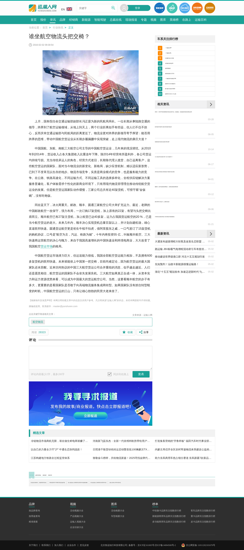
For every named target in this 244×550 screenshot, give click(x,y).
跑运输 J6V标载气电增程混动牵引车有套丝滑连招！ (181, 220)
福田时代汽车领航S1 (177, 106)
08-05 (211, 150)
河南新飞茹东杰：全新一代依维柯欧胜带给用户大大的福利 (122, 440)
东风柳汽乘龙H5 (174, 73)
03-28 (211, 142)
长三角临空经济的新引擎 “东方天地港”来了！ (180, 165)
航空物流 (38, 322)
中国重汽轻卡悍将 (175, 65)
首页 (45, 27)
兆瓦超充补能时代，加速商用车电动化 (53, 484)
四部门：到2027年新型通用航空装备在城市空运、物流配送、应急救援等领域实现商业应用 (181, 142)
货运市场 (46, 246)
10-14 (211, 157)
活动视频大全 (76, 510)
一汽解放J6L (172, 57)
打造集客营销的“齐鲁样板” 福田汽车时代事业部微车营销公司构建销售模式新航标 (184, 440)
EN (66, 9)
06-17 (211, 165)
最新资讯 (163, 204)
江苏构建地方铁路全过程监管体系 (50, 457)
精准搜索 (33, 521)
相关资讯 (163, 134)
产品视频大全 (76, 516)
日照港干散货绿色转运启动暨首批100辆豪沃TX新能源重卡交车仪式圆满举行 (122, 449)
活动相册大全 (117, 510)
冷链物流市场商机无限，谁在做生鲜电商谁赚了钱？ (60, 440)
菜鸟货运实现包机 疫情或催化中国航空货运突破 (181, 172)
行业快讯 (58, 27)
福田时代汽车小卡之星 (178, 122)
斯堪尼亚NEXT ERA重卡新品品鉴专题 (112, 484)
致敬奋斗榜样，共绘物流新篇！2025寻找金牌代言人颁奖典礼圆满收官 (122, 457)
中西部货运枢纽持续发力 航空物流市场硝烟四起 (181, 195)
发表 (141, 374)
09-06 (211, 188)
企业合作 (71, 545)
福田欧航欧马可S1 (175, 90)
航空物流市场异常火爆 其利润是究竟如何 (178, 149)
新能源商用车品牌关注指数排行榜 (169, 516)
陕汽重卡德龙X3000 (176, 114)
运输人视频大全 (78, 521)
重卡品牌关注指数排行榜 (203, 516)
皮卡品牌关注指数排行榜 (203, 521)
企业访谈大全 (76, 527)
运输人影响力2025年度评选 (93, 487)
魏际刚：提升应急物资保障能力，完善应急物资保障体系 (181, 180)
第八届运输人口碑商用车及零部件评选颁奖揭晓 (177, 484)
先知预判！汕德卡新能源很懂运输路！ (177, 235)
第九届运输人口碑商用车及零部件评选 (53, 487)
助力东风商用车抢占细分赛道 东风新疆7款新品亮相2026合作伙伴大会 (184, 457)
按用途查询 (34, 516)
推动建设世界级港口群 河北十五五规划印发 (180, 227)
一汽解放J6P (172, 49)
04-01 (211, 172)
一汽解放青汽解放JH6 (177, 98)
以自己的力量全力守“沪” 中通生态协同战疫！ (56, 449)
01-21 (211, 195)
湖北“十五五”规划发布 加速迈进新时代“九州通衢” (181, 242)
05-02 (211, 212)
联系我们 (46, 545)
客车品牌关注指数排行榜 (203, 510)
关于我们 (33, 545)
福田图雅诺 (171, 82)
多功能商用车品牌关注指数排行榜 (169, 521)
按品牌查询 (34, 510)
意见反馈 (84, 545)
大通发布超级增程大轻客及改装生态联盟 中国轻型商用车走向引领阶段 (181, 212)
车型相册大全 (117, 516)
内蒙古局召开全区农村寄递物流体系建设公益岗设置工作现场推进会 (184, 449)
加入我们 (58, 545)
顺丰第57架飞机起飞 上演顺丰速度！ (176, 187)
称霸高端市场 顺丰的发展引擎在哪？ (176, 157)
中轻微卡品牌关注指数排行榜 (166, 510)
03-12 (211, 180)
